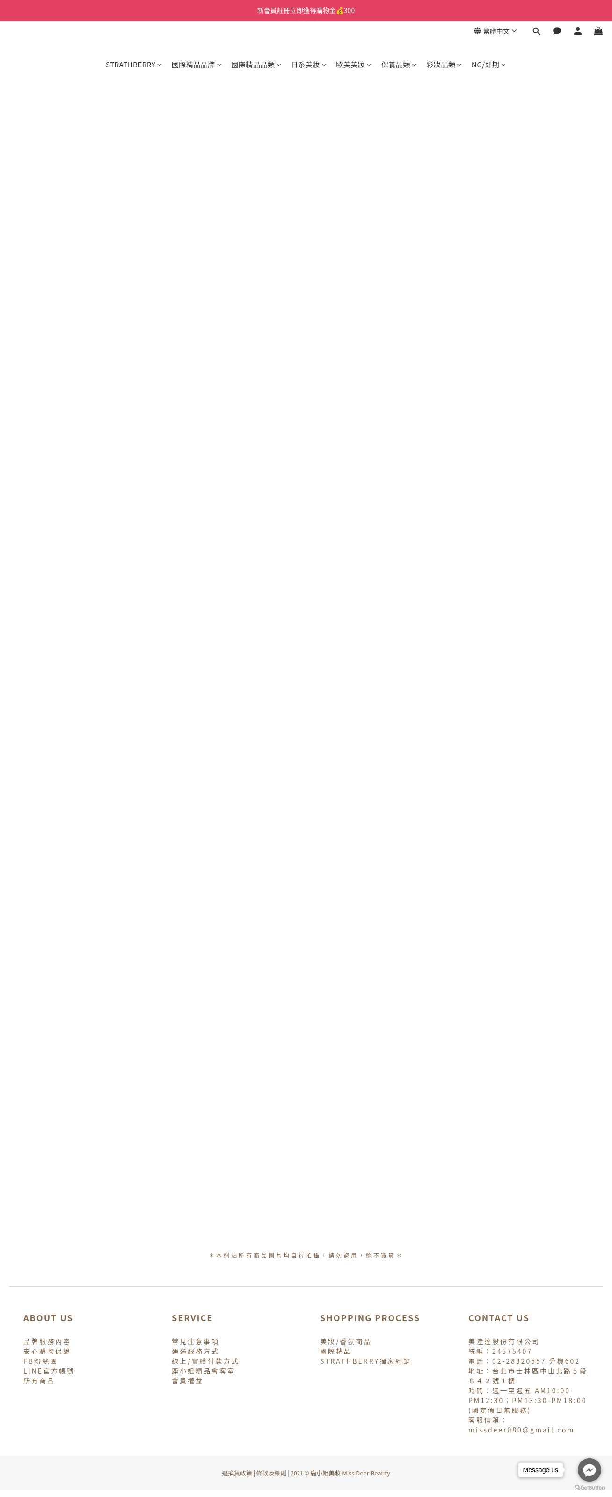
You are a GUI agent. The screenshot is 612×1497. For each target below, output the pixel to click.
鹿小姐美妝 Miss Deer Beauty (350, 1472)
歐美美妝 (354, 64)
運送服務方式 (195, 1351)
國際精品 (336, 1351)
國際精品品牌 (197, 64)
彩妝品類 (444, 64)
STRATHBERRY (134, 64)
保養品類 (399, 64)
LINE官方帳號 (49, 1370)
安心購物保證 (47, 1351)
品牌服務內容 (47, 1341)
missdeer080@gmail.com (521, 1429)
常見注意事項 (195, 1341)
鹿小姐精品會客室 (203, 1370)
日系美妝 (309, 64)
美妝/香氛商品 (346, 1341)
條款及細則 (271, 1472)
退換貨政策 (237, 1472)
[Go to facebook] (589, 1470)
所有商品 (39, 1380)
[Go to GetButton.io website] (590, 1487)
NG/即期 (489, 64)
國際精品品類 (256, 64)
